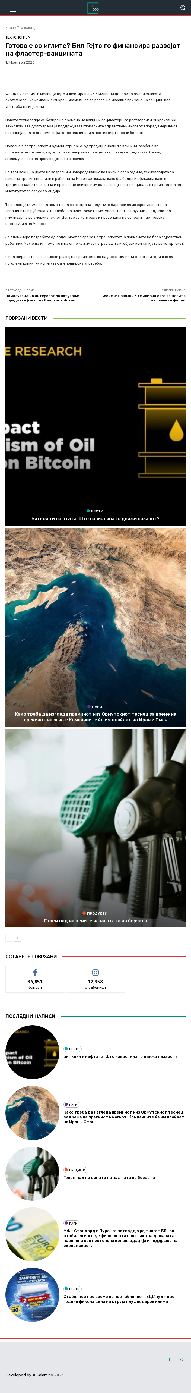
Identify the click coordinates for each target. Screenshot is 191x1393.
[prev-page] (8, 938)
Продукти (94, 913)
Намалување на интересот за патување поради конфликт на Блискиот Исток (42, 298)
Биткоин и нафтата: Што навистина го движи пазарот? (95, 518)
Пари (94, 707)
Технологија (27, 27)
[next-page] (17, 938)
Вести (95, 511)
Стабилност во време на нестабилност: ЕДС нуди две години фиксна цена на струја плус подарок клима (118, 1299)
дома (9, 27)
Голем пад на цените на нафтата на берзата (95, 920)
